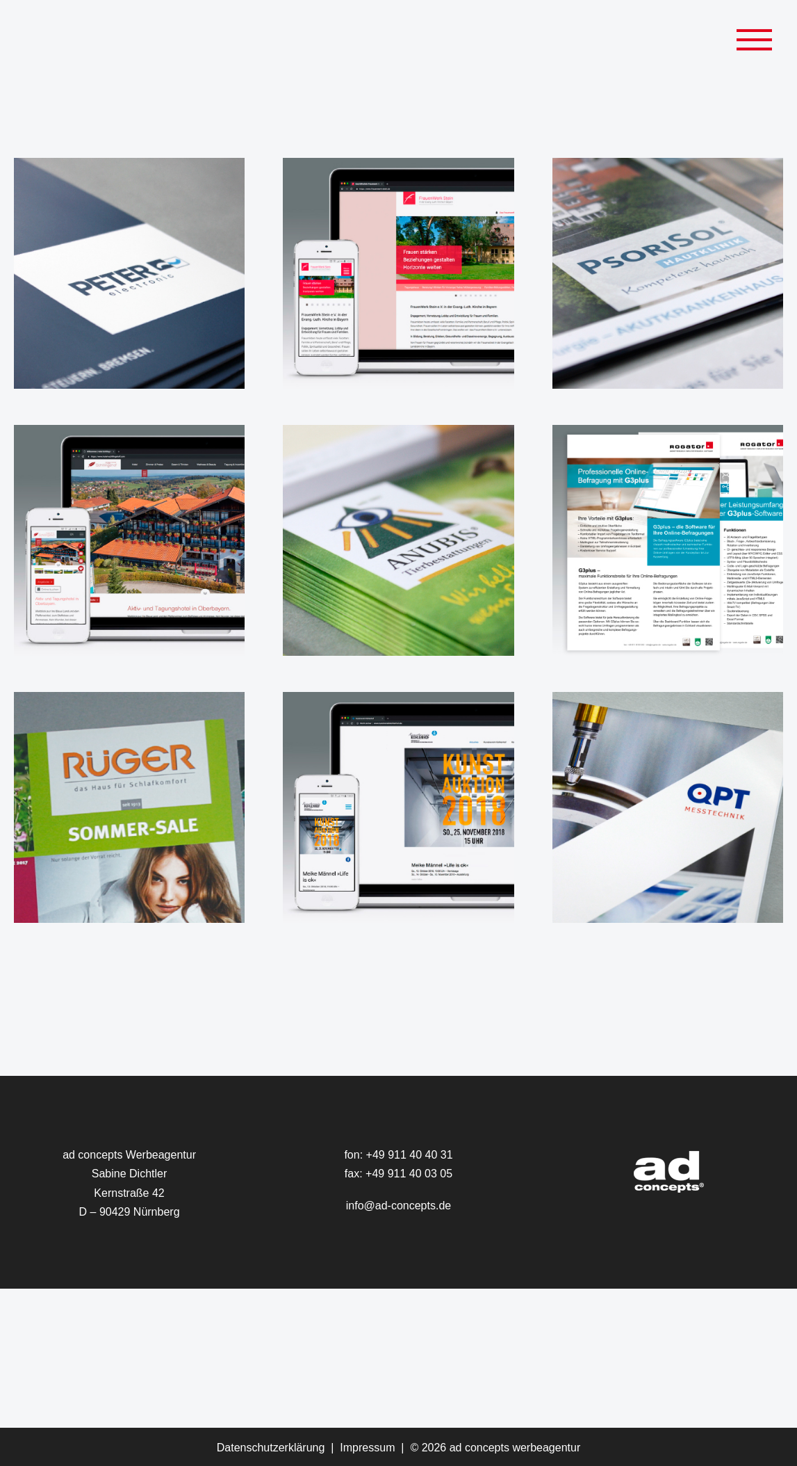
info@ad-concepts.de (398, 1205)
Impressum (367, 1447)
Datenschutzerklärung (271, 1447)
